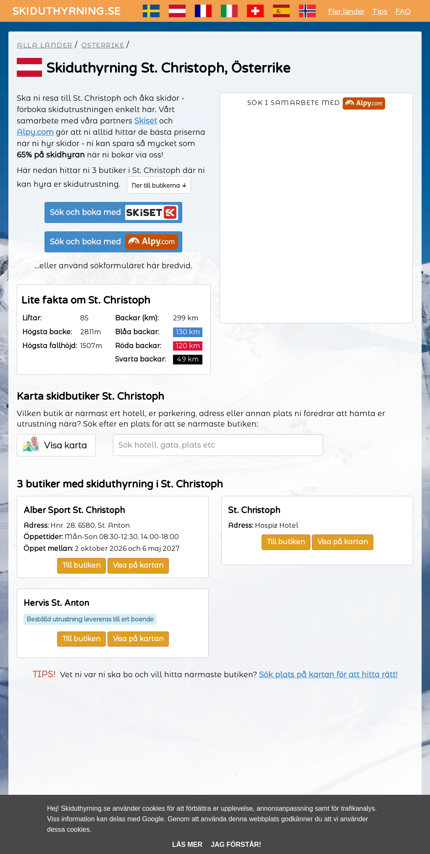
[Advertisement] (215, 754)
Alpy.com (35, 132)
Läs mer (187, 844)
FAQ (403, 11)
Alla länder (45, 45)
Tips (380, 11)
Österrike (103, 45)
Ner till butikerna (158, 185)
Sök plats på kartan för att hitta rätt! (328, 674)
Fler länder (346, 11)
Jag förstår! (236, 844)
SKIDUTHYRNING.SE (67, 11)
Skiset (145, 121)
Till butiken (81, 565)
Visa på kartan (138, 565)
